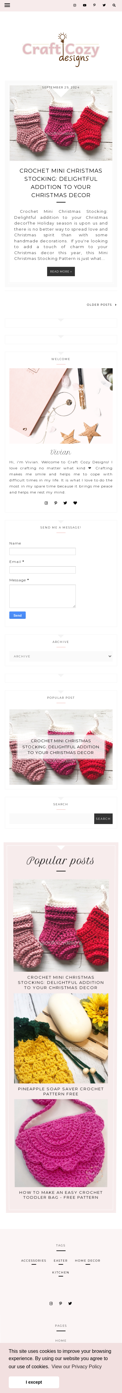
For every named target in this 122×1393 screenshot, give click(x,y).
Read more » (61, 271)
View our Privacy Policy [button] (77, 1366)
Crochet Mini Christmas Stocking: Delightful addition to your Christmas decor (61, 183)
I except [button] (34, 1382)
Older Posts (102, 304)
